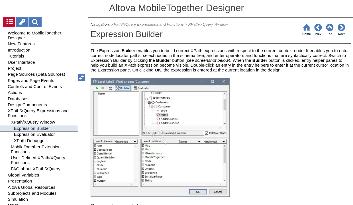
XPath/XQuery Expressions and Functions (147, 24)
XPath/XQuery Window (208, 24)
